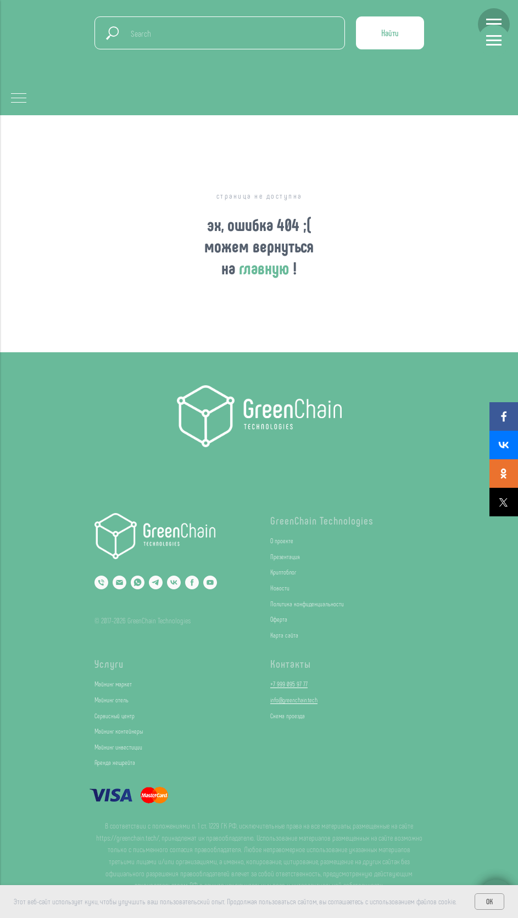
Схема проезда (287, 715)
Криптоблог (283, 572)
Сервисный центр (114, 715)
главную (266, 267)
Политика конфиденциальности (307, 603)
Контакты (290, 663)
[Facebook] (192, 582)
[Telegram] (156, 582)
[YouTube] (210, 582)
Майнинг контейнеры (118, 731)
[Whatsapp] (137, 582)
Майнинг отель (111, 699)
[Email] (119, 582)
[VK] (174, 582)
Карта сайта (284, 635)
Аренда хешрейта (114, 762)
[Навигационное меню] (494, 24)
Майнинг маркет (113, 684)
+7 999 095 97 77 (289, 684)
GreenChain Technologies (322, 520)
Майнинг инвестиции (118, 747)
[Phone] (101, 582)
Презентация (285, 556)
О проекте (281, 540)
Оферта (278, 619)
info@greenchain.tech (294, 699)
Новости (279, 588)
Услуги (109, 663)
